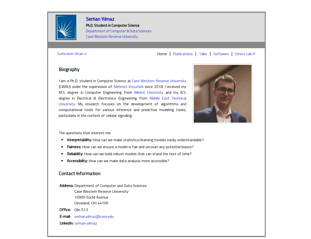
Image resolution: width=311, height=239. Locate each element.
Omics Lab (243, 54)
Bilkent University (148, 92)
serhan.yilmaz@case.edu (94, 216)
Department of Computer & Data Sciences (119, 31)
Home (162, 54)
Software (221, 54)
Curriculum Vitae (70, 53)
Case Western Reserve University (112, 36)
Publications (183, 54)
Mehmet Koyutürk (128, 86)
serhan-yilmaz (85, 223)
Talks (203, 54)
